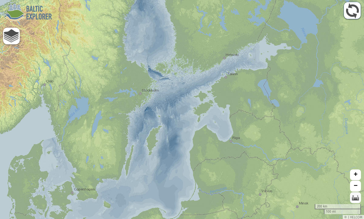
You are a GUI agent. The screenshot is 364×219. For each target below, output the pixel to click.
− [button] (356, 186)
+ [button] (356, 174)
